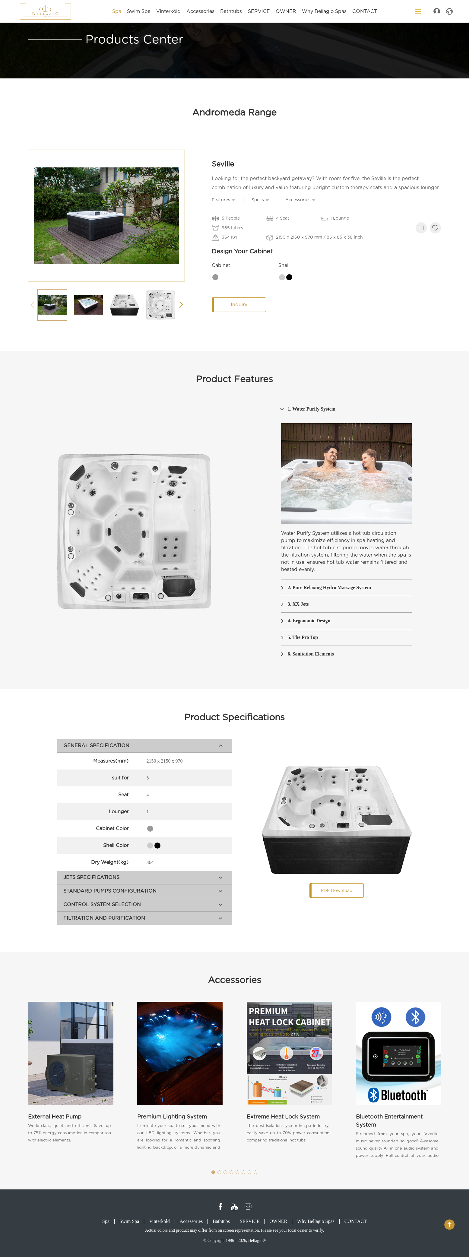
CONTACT (355, 1221)
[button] (182, 305)
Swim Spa (129, 1221)
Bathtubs (221, 1221)
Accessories (300, 199)
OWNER (278, 1221)
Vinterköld (159, 1221)
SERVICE (249, 1221)
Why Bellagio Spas (315, 1221)
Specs (261, 199)
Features (224, 199)
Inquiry (242, 304)
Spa (105, 1221)
